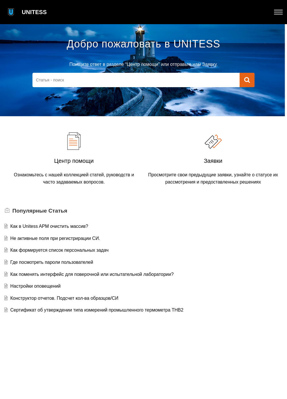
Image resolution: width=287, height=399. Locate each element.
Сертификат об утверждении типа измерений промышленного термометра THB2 (97, 310)
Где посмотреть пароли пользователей (51, 262)
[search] (136, 80)
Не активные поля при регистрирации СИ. (55, 238)
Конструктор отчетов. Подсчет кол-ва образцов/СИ (64, 298)
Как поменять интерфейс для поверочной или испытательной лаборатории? (92, 274)
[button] (278, 12)
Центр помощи (74, 161)
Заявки (213, 161)
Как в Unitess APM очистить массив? (49, 226)
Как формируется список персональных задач (59, 250)
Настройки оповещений (35, 286)
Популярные (39, 211)
